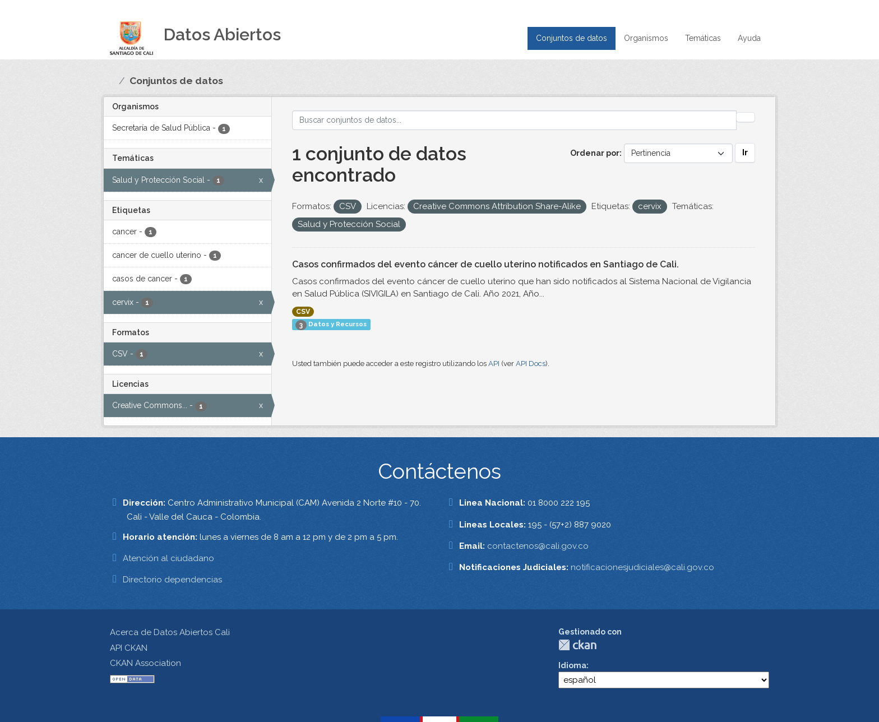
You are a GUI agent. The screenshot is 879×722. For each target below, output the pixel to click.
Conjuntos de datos (571, 38)
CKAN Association (145, 663)
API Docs (530, 363)
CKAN (577, 645)
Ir (745, 152)
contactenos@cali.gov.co (538, 546)
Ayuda (749, 38)
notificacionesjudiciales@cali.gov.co (642, 567)
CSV (303, 312)
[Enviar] (745, 117)
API (493, 363)
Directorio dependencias (172, 580)
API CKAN (128, 648)
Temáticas (703, 38)
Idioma (572, 665)
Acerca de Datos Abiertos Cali (170, 632)
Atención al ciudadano (168, 558)
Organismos (646, 38)
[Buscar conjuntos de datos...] (514, 120)
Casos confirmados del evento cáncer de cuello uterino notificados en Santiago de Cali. (485, 264)
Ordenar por (594, 153)
